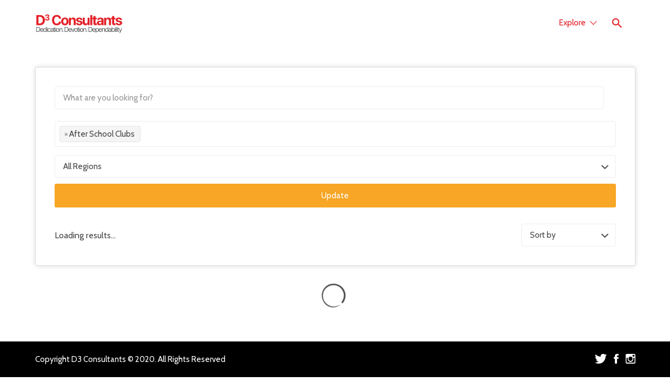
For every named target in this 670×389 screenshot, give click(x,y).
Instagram (630, 358)
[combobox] (335, 134)
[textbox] (146, 136)
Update (335, 195)
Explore (572, 23)
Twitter (601, 358)
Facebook (616, 358)
